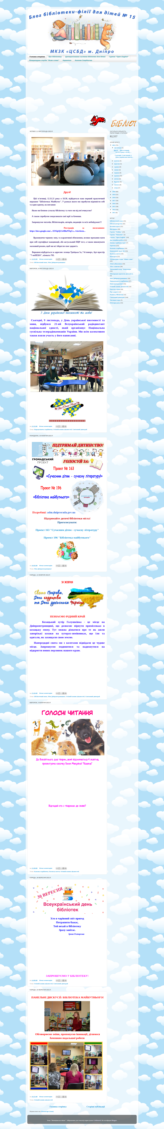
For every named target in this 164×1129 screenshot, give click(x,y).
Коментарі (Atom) (47, 1111)
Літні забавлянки (116, 264)
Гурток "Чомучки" (116, 234)
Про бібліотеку (55, 57)
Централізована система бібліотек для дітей (85, 57)
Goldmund (97, 1120)
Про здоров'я (114, 292)
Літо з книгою (115, 266)
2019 (114, 194)
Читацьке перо (115, 300)
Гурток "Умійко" (116, 232)
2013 (114, 212)
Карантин (67, 60)
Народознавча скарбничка (43, 429)
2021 (114, 145)
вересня (117, 164)
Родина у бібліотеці (116, 294)
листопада (118, 148)
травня (116, 176)
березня (117, 182)
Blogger (114, 1120)
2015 (114, 206)
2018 (114, 197)
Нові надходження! (116, 284)
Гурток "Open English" (118, 57)
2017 (114, 200)
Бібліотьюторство (116, 224)
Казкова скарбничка (41, 871)
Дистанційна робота (117, 240)
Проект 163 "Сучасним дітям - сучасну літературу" (67, 529)
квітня (116, 179)
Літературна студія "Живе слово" (44, 60)
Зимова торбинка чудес (118, 243)
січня (116, 188)
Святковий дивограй (80, 429)
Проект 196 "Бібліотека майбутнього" (67, 537)
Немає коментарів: (46, 259)
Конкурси (113, 256)
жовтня (117, 161)
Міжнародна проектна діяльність (121, 274)
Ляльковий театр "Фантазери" (121, 269)
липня (116, 170)
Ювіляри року (115, 303)
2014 (114, 209)
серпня (116, 167)
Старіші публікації (96, 1106)
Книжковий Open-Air (117, 251)
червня (116, 173)
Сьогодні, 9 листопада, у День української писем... (123, 156)
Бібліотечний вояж (40, 262)
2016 (114, 203)
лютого (116, 185)
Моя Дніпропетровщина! (56, 262)
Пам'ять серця (115, 289)
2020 (114, 191)
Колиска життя (54, 871)
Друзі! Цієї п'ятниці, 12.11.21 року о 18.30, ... (122, 151)
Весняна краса (115, 226)
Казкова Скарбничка (83, 60)
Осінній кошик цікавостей (62, 429)
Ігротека (113, 245)
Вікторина (113, 229)
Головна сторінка (37, 57)
